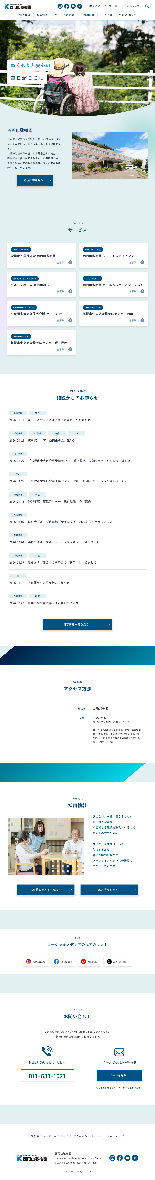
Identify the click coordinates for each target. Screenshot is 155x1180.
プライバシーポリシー (87, 1136)
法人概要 (25, 15)
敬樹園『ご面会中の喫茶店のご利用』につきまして (62, 562)
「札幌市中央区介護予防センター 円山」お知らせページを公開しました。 (78, 481)
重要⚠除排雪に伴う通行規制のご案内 (53, 603)
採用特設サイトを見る (44, 889)
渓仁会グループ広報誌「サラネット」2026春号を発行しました (70, 522)
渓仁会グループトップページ (49, 1136)
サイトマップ (115, 1136)
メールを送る (118, 1075)
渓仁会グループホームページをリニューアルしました (64, 542)
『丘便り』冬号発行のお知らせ (49, 583)
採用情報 (89, 15)
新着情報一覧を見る (76, 624)
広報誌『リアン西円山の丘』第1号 (51, 440)
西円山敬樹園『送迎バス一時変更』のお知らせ (59, 420)
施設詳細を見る (33, 180)
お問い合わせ (127, 15)
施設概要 (42, 15)
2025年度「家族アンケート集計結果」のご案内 (59, 501)
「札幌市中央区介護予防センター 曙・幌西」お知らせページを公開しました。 (81, 461)
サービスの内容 (65, 15)
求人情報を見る (108, 889)
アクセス (106, 15)
